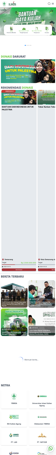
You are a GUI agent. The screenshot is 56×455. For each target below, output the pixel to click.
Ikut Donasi (19, 269)
